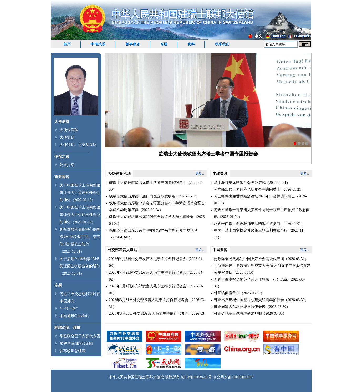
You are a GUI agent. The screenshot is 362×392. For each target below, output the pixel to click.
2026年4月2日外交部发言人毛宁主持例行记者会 (147, 272)
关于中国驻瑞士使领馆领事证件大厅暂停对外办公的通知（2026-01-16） (80, 214)
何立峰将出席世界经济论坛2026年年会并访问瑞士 (254, 196)
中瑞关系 (98, 44)
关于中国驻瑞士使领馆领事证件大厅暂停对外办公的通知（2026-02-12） (80, 192)
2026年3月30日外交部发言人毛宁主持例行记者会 (148, 313)
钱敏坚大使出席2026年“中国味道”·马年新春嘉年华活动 (153, 230)
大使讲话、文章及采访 (78, 145)
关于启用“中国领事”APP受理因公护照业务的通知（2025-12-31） (80, 266)
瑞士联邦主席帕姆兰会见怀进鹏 (240, 183)
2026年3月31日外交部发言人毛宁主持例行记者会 (148, 300)
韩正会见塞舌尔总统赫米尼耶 (238, 313)
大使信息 (61, 122)
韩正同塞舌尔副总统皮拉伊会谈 (240, 307)
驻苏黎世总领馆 (72, 351)
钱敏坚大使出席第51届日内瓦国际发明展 (142, 196)
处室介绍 (67, 165)
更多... (199, 173)
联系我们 (222, 44)
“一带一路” (69, 308)
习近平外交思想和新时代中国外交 (80, 297)
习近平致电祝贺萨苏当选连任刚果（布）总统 (251, 279)
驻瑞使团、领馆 (67, 328)
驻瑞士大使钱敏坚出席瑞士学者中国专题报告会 (208, 153)
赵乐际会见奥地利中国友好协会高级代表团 (249, 259)
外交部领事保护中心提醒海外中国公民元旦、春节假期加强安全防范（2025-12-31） (80, 240)
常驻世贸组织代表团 (76, 343)
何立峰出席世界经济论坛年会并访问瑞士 (247, 189)
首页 (67, 44)
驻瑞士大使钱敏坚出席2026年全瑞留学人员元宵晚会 (151, 217)
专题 (163, 44)
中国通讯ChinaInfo (74, 316)
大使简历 (67, 137)
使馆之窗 (61, 157)
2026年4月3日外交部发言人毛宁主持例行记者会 (147, 259)
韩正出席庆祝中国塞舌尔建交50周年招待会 (249, 300)
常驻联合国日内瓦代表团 (80, 336)
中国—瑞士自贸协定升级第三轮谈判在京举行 (251, 230)
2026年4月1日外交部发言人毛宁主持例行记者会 (147, 286)
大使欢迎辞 (69, 130)
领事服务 (132, 44)
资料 (191, 44)
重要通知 (61, 177)
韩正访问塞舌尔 (227, 293)
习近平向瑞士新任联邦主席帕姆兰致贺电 (247, 224)
